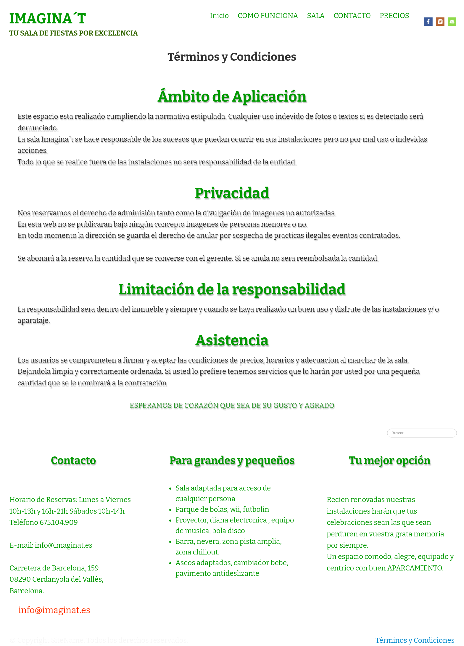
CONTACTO (352, 16)
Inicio (219, 16)
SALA (316, 16)
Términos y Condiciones (415, 640)
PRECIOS (394, 16)
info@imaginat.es (54, 610)
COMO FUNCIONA (268, 16)
